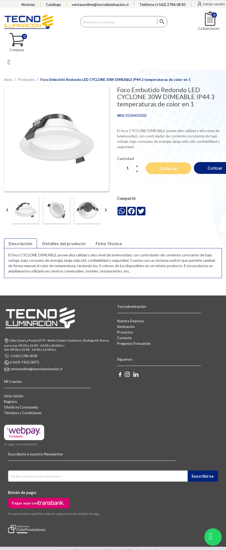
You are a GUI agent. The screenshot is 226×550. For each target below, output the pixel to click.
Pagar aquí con (25, 503)
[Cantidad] (129, 168)
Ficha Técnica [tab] (109, 243)
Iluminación (126, 326)
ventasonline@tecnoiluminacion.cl (100, 4)
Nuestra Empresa (130, 321)
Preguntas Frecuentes (134, 343)
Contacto (124, 338)
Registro (10, 401)
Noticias (28, 4)
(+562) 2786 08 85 (24, 355)
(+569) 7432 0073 (24, 362)
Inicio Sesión (13, 396)
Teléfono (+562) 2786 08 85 (162, 4)
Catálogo (53, 4)
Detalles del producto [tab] (64, 243)
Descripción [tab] (20, 243)
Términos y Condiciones (23, 413)
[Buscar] (124, 21)
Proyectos (125, 332)
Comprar (168, 168)
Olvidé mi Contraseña (21, 407)
